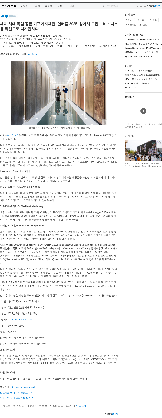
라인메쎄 (33, 54)
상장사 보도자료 (134, 34)
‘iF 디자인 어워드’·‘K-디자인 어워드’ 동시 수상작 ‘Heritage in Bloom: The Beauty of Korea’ (142, 166)
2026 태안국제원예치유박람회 (139, 71)
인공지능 (153, 20)
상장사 (60, 6)
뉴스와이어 (13, 135)
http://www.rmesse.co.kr (23, 387)
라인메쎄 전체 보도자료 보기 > (16, 397)
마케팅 (129, 20)
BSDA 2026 (130, 87)
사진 (72, 6)
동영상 (128, 96)
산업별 (24, 6)
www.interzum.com (22, 319)
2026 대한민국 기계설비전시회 (139, 83)
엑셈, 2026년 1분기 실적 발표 (138, 56)
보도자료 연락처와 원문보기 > (16, 392)
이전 (127, 150)
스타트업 (143, 25)
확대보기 (104, 122)
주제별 (36, 6)
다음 (159, 150)
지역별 (48, 6)
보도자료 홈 (9, 6)
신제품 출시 (141, 20)
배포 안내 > (82, 405)
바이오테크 (131, 25)
